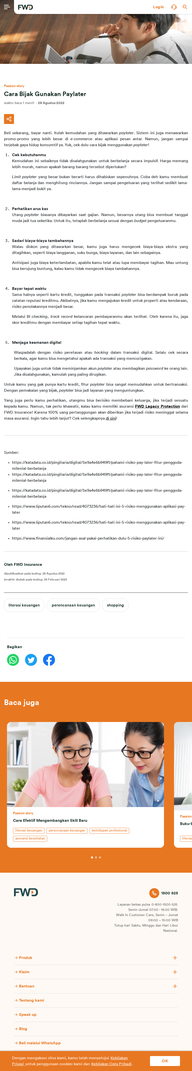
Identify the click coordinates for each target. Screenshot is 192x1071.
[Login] (158, 7)
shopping (115, 605)
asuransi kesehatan (30, 838)
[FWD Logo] (25, 7)
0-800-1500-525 (165, 904)
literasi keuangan (24, 605)
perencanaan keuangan (73, 605)
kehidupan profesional (109, 830)
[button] (158, 7)
